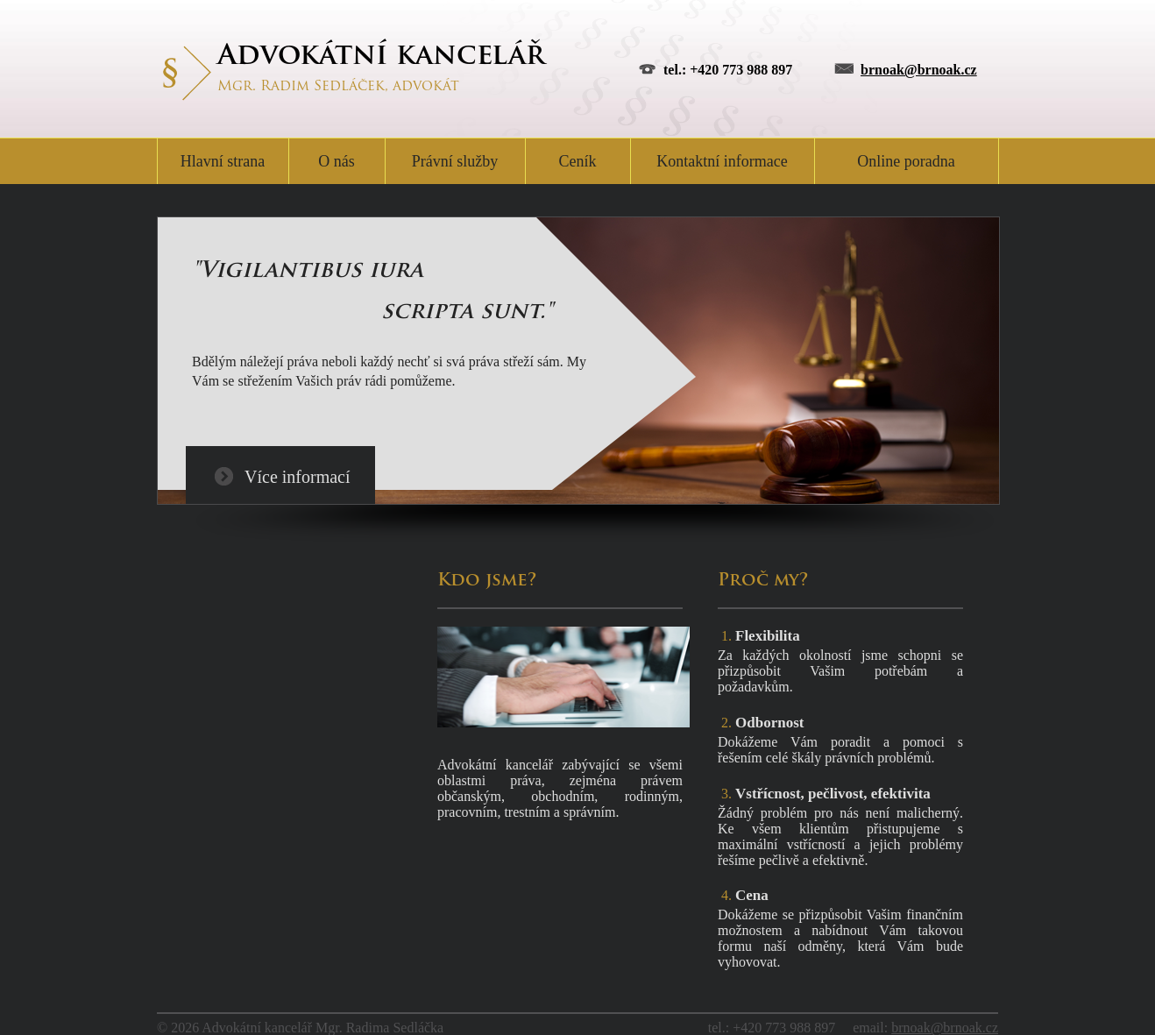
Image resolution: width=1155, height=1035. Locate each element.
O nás (336, 161)
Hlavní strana (223, 161)
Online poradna (905, 161)
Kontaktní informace (721, 161)
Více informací (297, 476)
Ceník (578, 161)
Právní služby (455, 161)
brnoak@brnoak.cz (919, 69)
